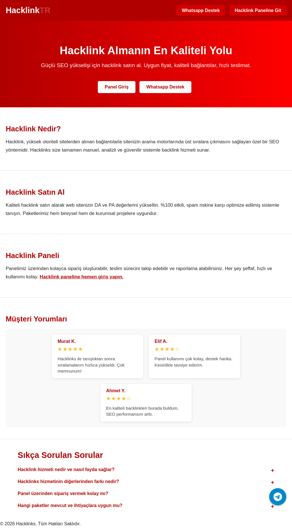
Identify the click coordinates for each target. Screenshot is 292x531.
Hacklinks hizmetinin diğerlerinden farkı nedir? (68, 481)
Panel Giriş (117, 87)
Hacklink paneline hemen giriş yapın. (81, 276)
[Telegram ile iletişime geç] (277, 496)
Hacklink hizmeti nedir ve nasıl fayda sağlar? (66, 469)
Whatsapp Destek (201, 10)
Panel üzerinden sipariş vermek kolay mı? (63, 493)
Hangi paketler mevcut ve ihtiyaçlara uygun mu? (70, 505)
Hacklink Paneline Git (258, 10)
